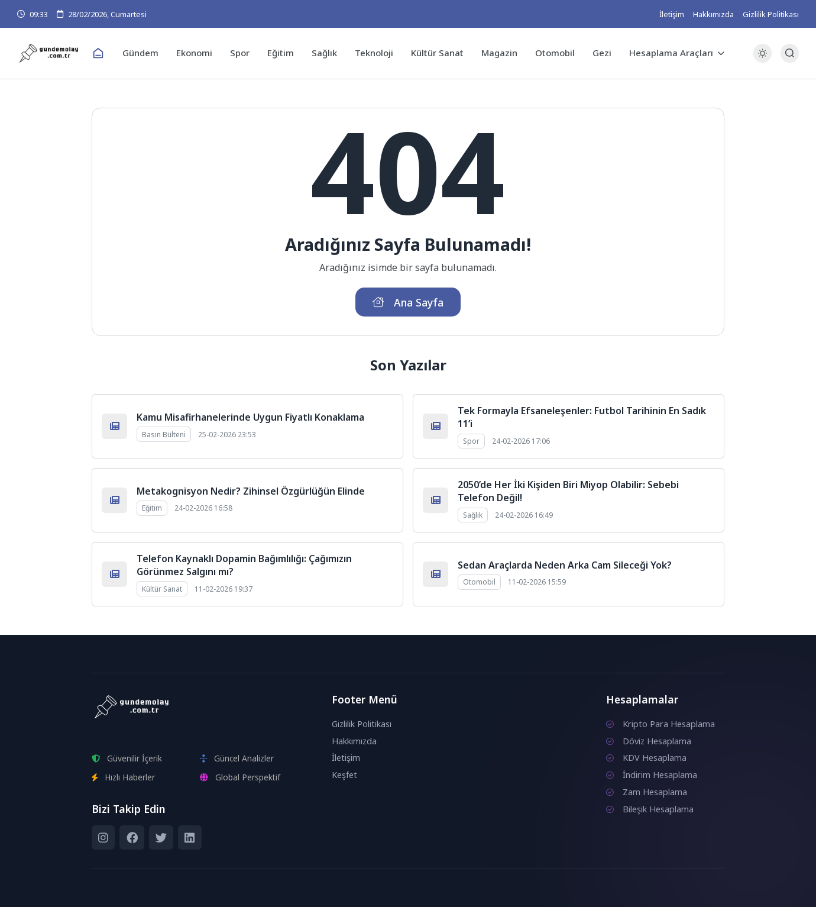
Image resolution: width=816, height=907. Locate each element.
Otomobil (555, 53)
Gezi (601, 53)
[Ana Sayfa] (98, 53)
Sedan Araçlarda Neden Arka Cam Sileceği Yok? (565, 565)
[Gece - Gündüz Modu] (762, 59)
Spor (240, 53)
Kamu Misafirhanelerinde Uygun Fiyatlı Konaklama (250, 417)
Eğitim (280, 53)
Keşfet (344, 774)
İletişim (671, 14)
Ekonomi (194, 53)
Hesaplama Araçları (671, 53)
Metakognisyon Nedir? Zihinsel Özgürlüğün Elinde (251, 491)
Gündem (140, 53)
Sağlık (324, 53)
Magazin (499, 53)
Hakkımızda (713, 14)
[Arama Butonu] (790, 53)
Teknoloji (374, 53)
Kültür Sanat (437, 53)
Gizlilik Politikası (771, 14)
